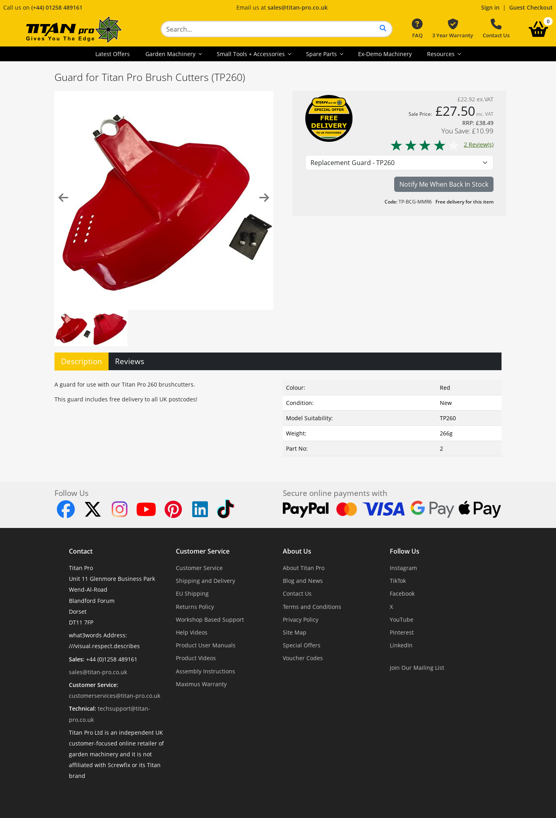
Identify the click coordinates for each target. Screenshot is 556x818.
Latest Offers (112, 54)
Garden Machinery (171, 54)
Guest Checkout (531, 7)
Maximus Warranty (201, 684)
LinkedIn (401, 645)
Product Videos (196, 658)
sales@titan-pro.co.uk (298, 7)
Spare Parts (322, 54)
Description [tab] (81, 361)
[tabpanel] (278, 417)
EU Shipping (192, 593)
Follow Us (404, 551)
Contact (81, 551)
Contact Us (496, 29)
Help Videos (191, 632)
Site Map (294, 632)
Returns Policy (195, 606)
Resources (441, 54)
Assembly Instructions (205, 671)
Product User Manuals (206, 645)
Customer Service (203, 551)
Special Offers (301, 645)
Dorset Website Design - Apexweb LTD (305, 795)
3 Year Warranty (452, 29)
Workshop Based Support (210, 619)
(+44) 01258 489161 (57, 7)
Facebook (402, 593)
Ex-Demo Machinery (385, 54)
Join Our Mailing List (417, 667)
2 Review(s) (442, 144)
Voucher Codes (303, 658)
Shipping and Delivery (205, 580)
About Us (297, 551)
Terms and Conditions (312, 606)
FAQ (417, 29)
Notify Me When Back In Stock (443, 184)
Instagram (403, 568)
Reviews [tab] (129, 361)
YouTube (401, 619)
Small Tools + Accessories (251, 54)
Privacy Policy (300, 619)
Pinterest (402, 632)
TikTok (398, 580)
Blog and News (303, 580)
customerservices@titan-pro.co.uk (114, 695)
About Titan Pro (303, 568)
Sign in (490, 7)
